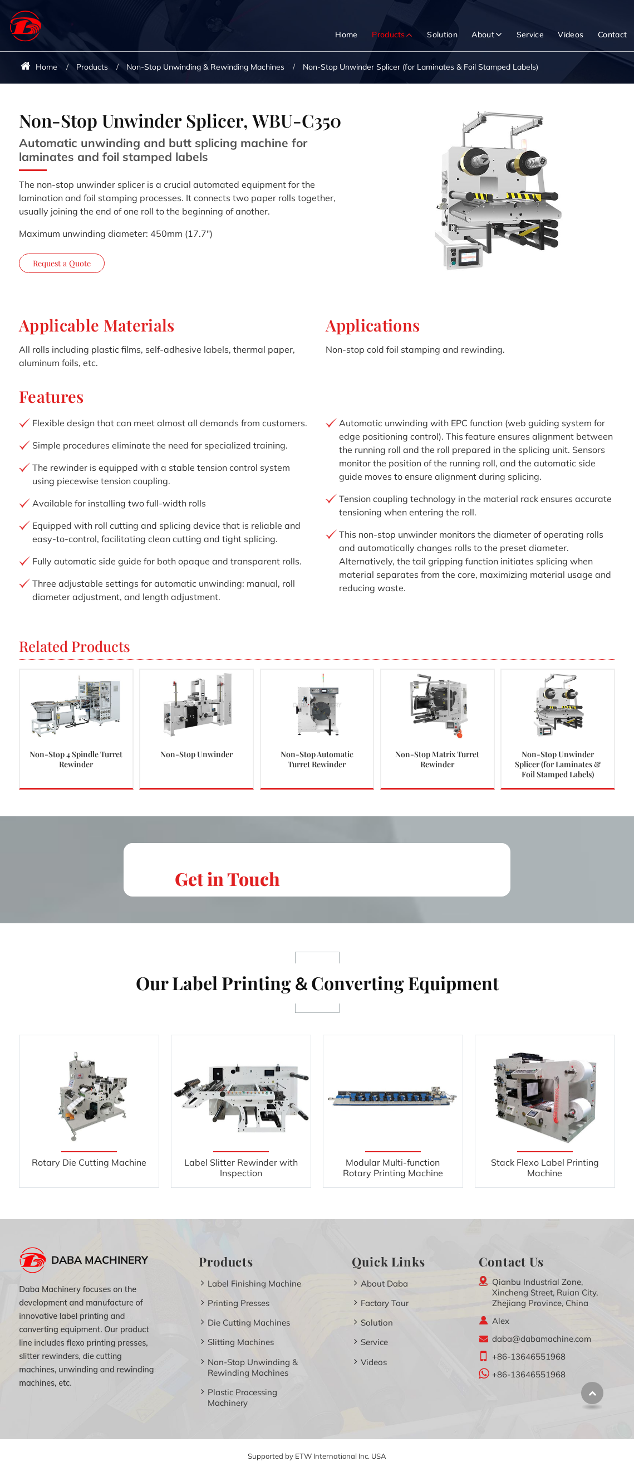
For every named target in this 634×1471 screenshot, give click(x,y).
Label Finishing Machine (254, 1283)
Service (530, 35)
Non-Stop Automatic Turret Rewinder (317, 758)
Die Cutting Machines (249, 1322)
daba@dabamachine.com (541, 1338)
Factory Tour (385, 1303)
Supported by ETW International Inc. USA (317, 1455)
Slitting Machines (241, 1342)
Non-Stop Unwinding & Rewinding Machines (205, 67)
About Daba (384, 1283)
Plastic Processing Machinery (242, 1397)
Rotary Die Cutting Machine (89, 1162)
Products (92, 67)
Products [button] (388, 35)
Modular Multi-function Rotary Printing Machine (393, 1167)
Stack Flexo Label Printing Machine (545, 1167)
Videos (570, 35)
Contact (612, 35)
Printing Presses (238, 1303)
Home (346, 35)
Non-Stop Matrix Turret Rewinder (437, 758)
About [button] (482, 35)
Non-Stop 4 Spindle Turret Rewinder (76, 758)
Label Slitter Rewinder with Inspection (241, 1167)
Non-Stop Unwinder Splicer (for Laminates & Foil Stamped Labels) (558, 763)
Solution (442, 35)
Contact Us (511, 1261)
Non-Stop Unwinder (196, 753)
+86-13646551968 (529, 1356)
